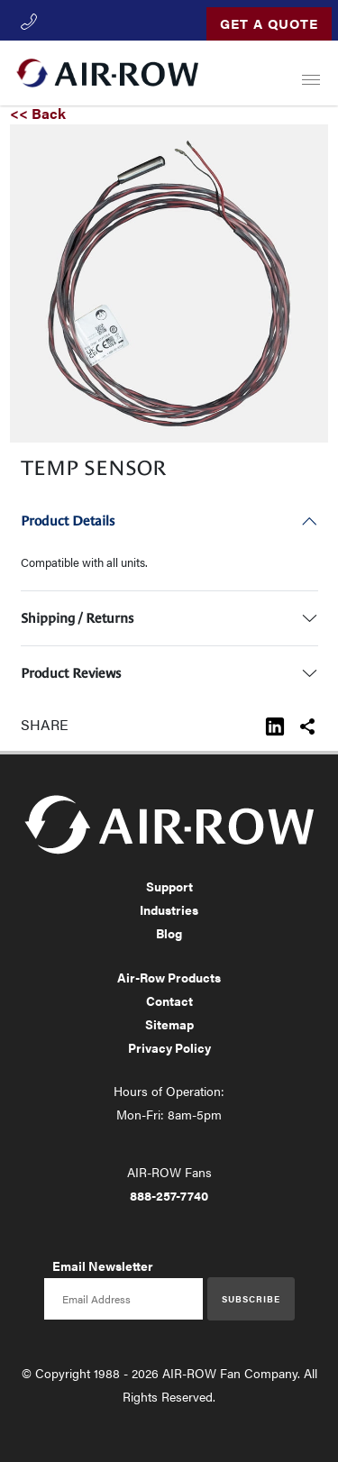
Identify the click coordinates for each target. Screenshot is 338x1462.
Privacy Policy (169, 1047)
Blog (169, 933)
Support (169, 886)
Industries (169, 909)
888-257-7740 (169, 1195)
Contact (169, 1000)
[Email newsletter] (123, 1298)
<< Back (38, 113)
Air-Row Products (169, 977)
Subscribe (251, 1299)
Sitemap (169, 1024)
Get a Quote (269, 23)
